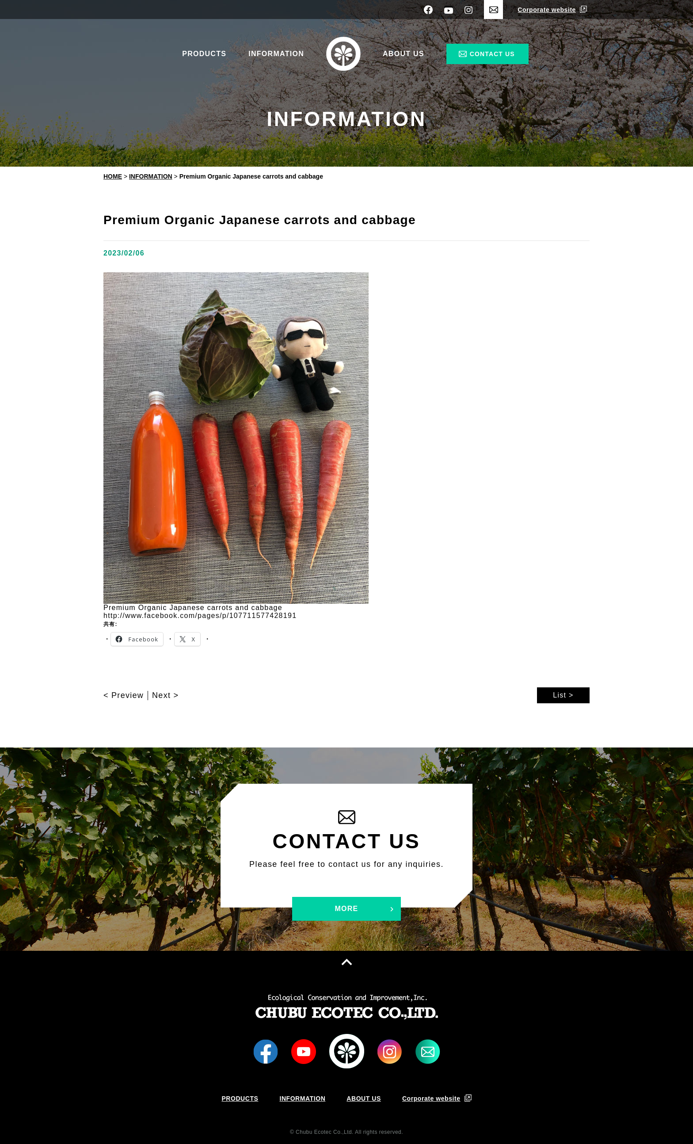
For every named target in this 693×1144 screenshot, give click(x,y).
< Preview (123, 695)
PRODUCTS (204, 53)
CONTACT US (492, 53)
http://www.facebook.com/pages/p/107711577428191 (200, 615)
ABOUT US (403, 53)
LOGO (346, 1051)
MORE (346, 908)
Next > (165, 695)
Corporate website (547, 9)
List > (563, 695)
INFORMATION (276, 53)
